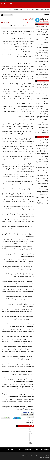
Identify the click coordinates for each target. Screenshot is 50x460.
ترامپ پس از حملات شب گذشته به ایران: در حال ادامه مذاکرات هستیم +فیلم (42, 175)
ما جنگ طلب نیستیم (44, 101)
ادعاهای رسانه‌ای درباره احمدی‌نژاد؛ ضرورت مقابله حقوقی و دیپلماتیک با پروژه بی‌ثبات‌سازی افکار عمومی (42, 98)
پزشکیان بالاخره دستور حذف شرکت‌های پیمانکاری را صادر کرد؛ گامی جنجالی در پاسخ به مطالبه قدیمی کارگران (41, 141)
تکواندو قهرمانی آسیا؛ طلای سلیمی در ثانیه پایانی (42, 41)
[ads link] (42, 20)
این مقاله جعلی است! (44, 121)
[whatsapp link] (20, 418)
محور (28, 412)
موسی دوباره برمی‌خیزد (44, 111)
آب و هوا (2, 0)
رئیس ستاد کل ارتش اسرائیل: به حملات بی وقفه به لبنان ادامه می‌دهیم (42, 163)
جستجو (36, 454)
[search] (2, 15)
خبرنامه (5, 0)
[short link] (28, 414)
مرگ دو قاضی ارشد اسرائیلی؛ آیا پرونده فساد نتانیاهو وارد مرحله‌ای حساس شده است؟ (41, 108)
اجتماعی (28, 22)
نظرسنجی (29, 454)
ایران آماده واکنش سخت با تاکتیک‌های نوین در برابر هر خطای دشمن (42, 126)
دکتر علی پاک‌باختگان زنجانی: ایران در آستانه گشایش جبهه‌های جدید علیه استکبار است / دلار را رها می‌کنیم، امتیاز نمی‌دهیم (41, 54)
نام (31, 429)
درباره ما (12, 0)
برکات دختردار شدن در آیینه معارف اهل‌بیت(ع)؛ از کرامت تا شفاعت (42, 145)
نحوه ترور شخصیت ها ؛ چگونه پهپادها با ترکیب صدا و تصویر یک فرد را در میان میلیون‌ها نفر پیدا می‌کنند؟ (41, 197)
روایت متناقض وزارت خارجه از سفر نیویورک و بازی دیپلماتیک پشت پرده (42, 70)
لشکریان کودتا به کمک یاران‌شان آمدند (42, 189)
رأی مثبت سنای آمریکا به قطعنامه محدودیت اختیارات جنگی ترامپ (42, 123)
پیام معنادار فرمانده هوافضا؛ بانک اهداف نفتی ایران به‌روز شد (41, 158)
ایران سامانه (42, 457)
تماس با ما (15, 0)
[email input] (23, 431)
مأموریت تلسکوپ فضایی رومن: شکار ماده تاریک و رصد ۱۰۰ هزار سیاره (42, 75)
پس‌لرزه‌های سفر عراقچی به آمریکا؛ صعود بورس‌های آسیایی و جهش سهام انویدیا (42, 36)
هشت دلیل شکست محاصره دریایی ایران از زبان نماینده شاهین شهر (42, 167)
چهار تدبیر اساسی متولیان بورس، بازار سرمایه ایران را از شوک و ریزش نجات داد (41, 88)
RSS (17, 454)
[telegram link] (18, 418)
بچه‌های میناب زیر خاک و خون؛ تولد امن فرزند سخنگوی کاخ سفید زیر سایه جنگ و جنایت (41, 155)
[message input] (23, 437)
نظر (31, 433)
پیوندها (9, 0)
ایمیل (31, 431)
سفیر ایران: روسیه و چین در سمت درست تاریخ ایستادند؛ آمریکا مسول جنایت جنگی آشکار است (42, 193)
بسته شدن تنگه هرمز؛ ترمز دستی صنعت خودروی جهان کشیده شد (41, 133)
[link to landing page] (42, 5)
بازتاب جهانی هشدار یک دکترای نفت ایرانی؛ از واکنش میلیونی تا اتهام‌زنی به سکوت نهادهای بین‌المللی (42, 150)
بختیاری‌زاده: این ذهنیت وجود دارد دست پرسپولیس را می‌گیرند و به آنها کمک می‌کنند (42, 118)
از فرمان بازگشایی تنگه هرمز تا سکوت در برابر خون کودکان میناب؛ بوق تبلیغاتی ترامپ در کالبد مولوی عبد (41, 180)
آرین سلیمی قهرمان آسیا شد (43, 50)
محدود (24, 412)
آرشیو (39, 454)
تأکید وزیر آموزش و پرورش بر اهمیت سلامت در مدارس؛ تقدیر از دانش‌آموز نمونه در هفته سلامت (42, 202)
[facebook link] (16, 418)
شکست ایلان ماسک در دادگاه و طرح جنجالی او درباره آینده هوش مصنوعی (42, 104)
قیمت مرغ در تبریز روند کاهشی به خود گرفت (42, 45)
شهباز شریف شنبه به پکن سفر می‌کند (42, 72)
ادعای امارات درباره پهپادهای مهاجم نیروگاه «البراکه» (42, 130)
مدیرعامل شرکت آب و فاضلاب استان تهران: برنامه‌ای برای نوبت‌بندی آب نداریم (41, 48)
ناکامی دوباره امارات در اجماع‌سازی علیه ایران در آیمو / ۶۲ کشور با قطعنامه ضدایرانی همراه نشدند (42, 84)
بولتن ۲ (41, 9)
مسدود (26, 412)
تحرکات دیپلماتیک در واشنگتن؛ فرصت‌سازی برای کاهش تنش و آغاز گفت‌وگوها (42, 185)
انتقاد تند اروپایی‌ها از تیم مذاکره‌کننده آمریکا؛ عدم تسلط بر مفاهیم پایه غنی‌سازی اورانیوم (42, 31)
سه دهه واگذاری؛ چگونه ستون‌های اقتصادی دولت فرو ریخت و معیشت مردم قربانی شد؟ (42, 66)
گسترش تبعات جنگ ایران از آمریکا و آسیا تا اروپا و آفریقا (42, 114)
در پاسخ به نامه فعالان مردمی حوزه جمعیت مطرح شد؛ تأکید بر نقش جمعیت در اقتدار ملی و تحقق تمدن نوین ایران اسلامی (41, 93)
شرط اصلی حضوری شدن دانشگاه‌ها (42, 77)
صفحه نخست (46, 9)
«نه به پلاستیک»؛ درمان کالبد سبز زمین (42, 39)
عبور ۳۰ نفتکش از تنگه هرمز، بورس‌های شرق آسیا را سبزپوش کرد (33, 14)
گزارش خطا (30, 417)
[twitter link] (14, 418)
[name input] (23, 429)
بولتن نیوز (28, 31)
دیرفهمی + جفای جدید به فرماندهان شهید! (42, 171)
